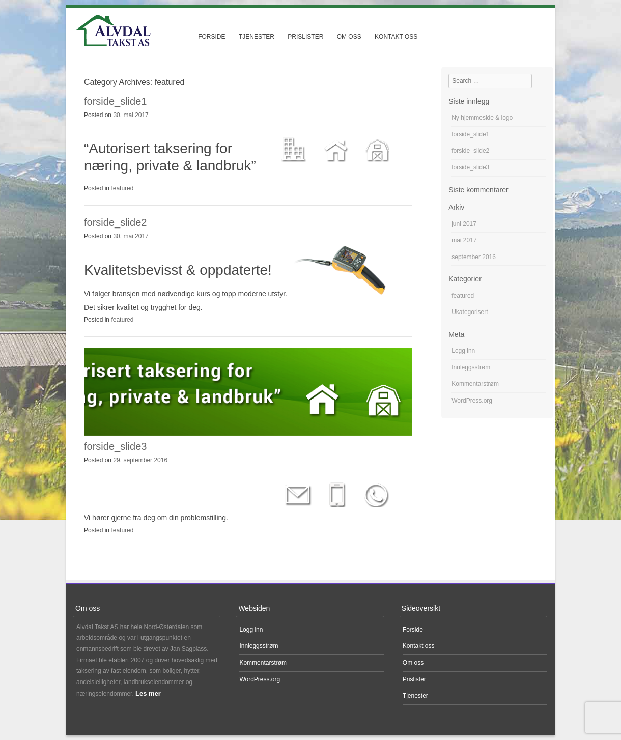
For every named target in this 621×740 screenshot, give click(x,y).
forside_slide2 (115, 222)
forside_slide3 (115, 446)
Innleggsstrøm (470, 367)
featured (122, 188)
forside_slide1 (115, 101)
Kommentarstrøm (475, 383)
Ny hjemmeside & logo (482, 117)
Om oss (349, 36)
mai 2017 (463, 240)
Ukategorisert (469, 312)
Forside (211, 36)
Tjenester (256, 36)
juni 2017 (463, 223)
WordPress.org (471, 400)
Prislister (305, 36)
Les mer (148, 693)
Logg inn (463, 350)
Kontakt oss (396, 36)
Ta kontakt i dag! (136, 494)
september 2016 (473, 257)
